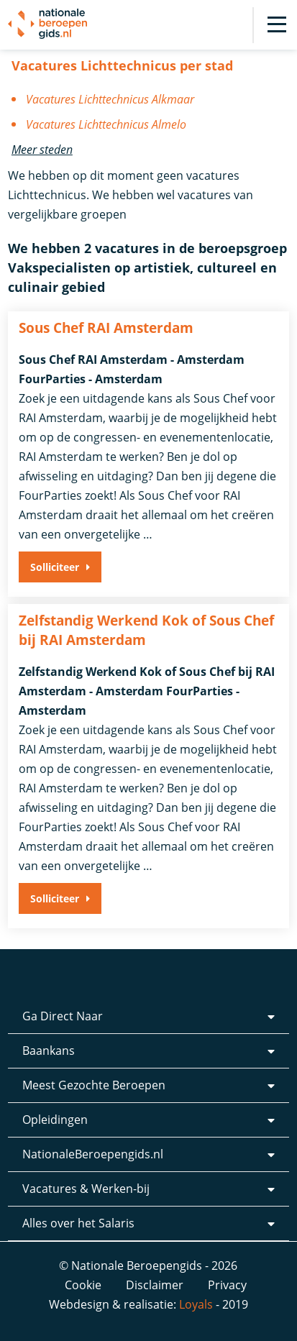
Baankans (48, 1050)
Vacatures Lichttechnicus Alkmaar (110, 99)
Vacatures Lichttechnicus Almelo (106, 124)
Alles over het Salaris (78, 1223)
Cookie (83, 1285)
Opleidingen (55, 1119)
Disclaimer (154, 1285)
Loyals (196, 1304)
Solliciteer (54, 567)
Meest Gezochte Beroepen (93, 1085)
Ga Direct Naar (62, 1016)
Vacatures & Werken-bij (86, 1188)
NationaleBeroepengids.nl (92, 1154)
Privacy (227, 1285)
